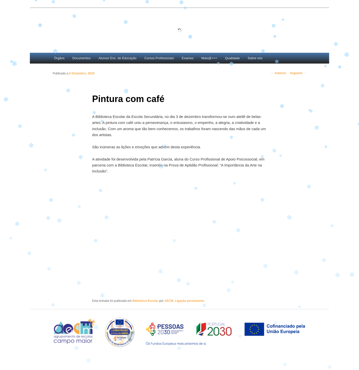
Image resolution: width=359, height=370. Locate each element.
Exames (187, 58)
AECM (169, 301)
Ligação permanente (189, 301)
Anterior (278, 73)
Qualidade (232, 58)
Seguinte (298, 73)
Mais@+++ (209, 58)
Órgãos (59, 58)
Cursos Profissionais (159, 58)
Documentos (82, 58)
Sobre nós (255, 58)
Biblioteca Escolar (146, 301)
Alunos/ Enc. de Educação (117, 58)
